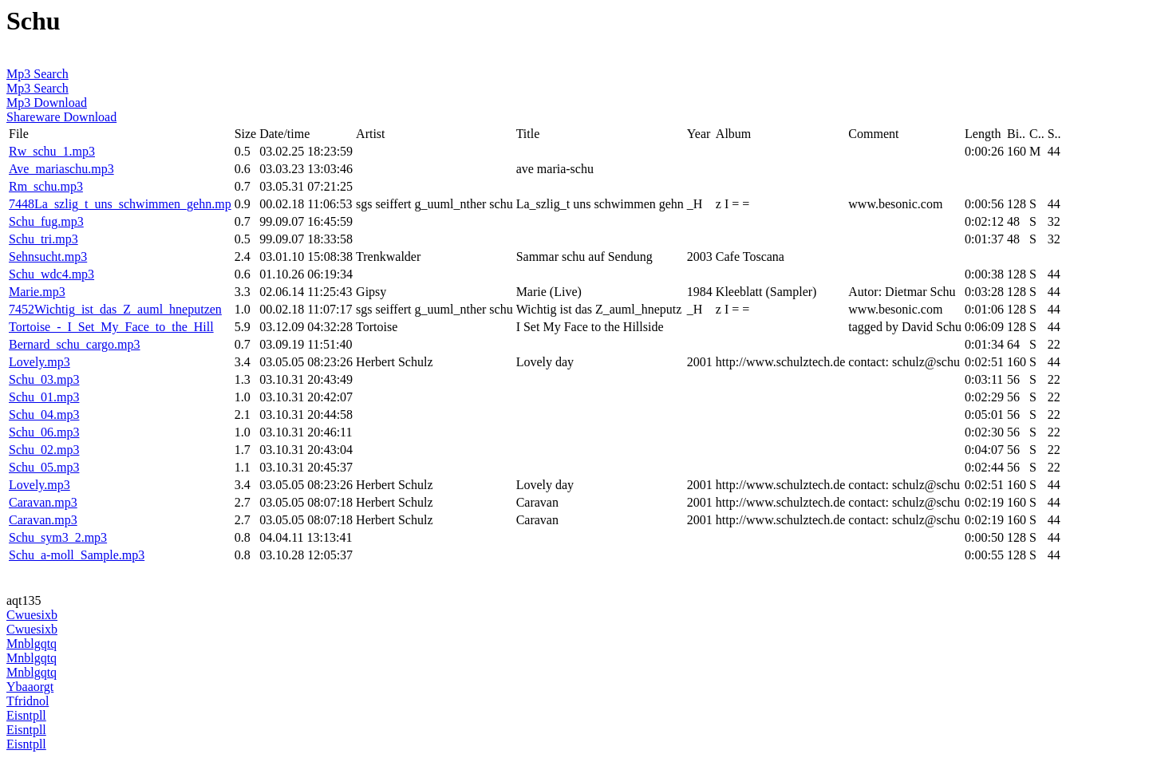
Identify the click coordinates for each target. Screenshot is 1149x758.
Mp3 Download (46, 102)
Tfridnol (27, 701)
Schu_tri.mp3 (43, 239)
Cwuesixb (31, 615)
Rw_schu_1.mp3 (52, 151)
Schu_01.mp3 (44, 397)
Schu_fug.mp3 (46, 221)
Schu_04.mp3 (44, 414)
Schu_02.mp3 (44, 449)
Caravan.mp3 (43, 502)
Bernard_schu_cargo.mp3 (74, 344)
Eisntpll (26, 715)
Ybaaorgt (29, 686)
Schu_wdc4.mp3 (51, 274)
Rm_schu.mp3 (46, 186)
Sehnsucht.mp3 (48, 256)
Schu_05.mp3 (44, 467)
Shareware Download (61, 117)
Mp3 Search (37, 74)
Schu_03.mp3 (44, 379)
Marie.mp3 (37, 291)
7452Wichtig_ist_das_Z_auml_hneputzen (115, 309)
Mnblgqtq (31, 643)
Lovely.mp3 (39, 362)
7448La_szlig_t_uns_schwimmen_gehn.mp (120, 204)
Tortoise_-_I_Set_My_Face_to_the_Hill (111, 327)
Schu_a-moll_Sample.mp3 (76, 555)
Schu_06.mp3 (44, 432)
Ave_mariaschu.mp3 (61, 169)
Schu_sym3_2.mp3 (58, 537)
